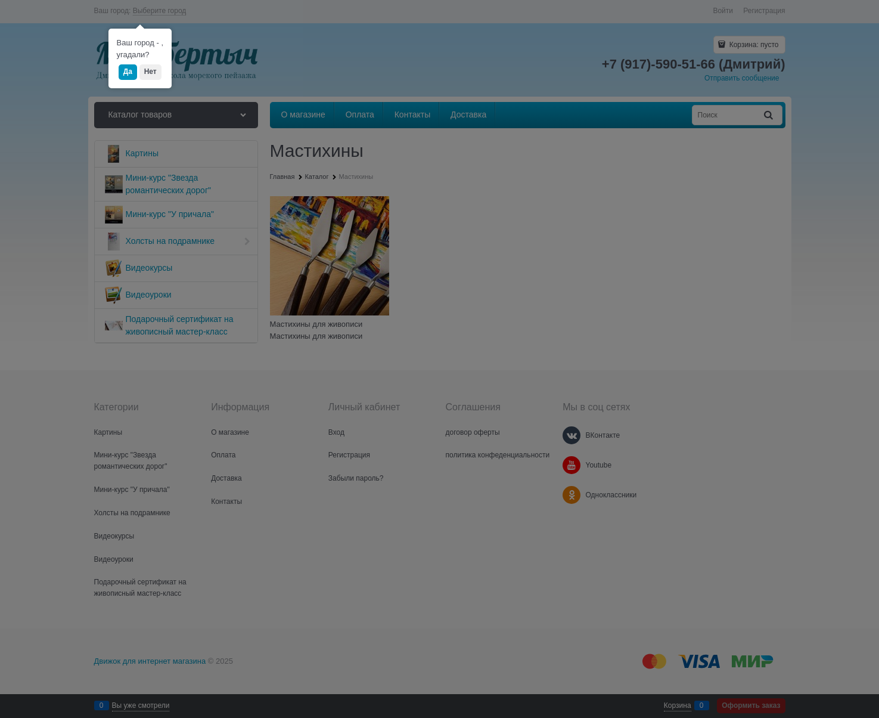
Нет (150, 71)
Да (127, 71)
